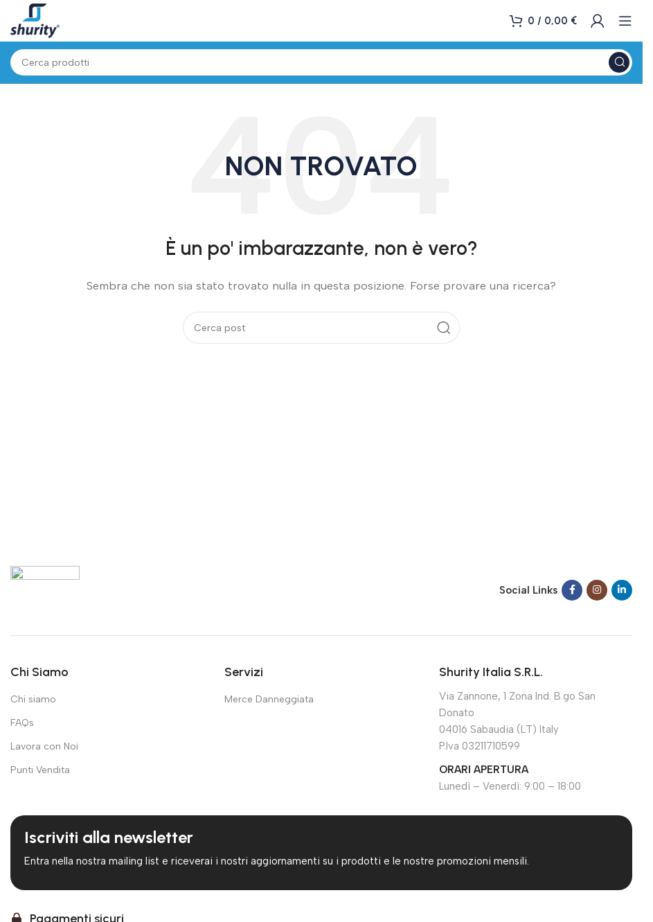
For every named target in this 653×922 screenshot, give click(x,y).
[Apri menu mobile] (625, 21)
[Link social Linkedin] (621, 590)
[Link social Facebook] (572, 590)
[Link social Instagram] (597, 590)
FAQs (22, 723)
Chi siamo (33, 699)
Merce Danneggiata (269, 699)
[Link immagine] (45, 589)
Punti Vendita (40, 770)
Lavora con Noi (44, 746)
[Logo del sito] (35, 20)
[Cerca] (321, 62)
